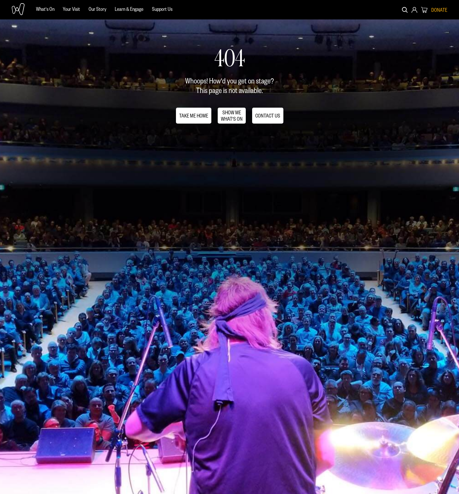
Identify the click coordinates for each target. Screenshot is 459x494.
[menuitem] (45, 9)
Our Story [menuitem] (97, 8)
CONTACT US (267, 115)
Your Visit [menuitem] (71, 8)
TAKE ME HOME (193, 115)
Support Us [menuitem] (162, 8)
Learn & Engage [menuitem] (129, 8)
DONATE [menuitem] (439, 10)
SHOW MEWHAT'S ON (232, 115)
